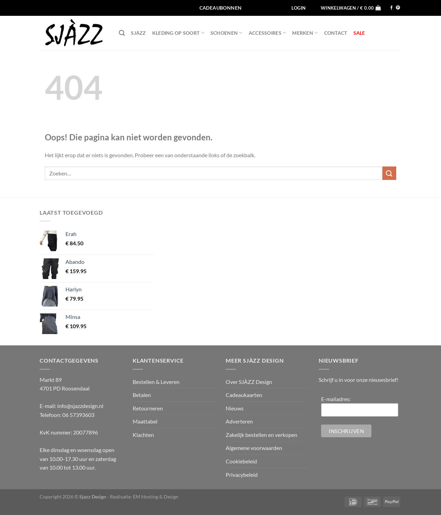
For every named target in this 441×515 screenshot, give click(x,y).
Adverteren (239, 421)
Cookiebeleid (241, 461)
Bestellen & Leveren (156, 381)
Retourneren (148, 408)
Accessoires (267, 33)
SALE (359, 33)
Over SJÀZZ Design (249, 381)
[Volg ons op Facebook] (391, 8)
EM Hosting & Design (155, 497)
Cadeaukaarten (244, 394)
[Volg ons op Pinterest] (398, 8)
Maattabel (145, 421)
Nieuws (235, 408)
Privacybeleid (242, 474)
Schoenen (227, 33)
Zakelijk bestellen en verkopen (261, 434)
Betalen (142, 394)
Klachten (143, 434)
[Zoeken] (122, 33)
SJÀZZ (138, 33)
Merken (305, 33)
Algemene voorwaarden (254, 447)
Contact (335, 33)
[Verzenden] (389, 173)
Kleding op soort (178, 33)
